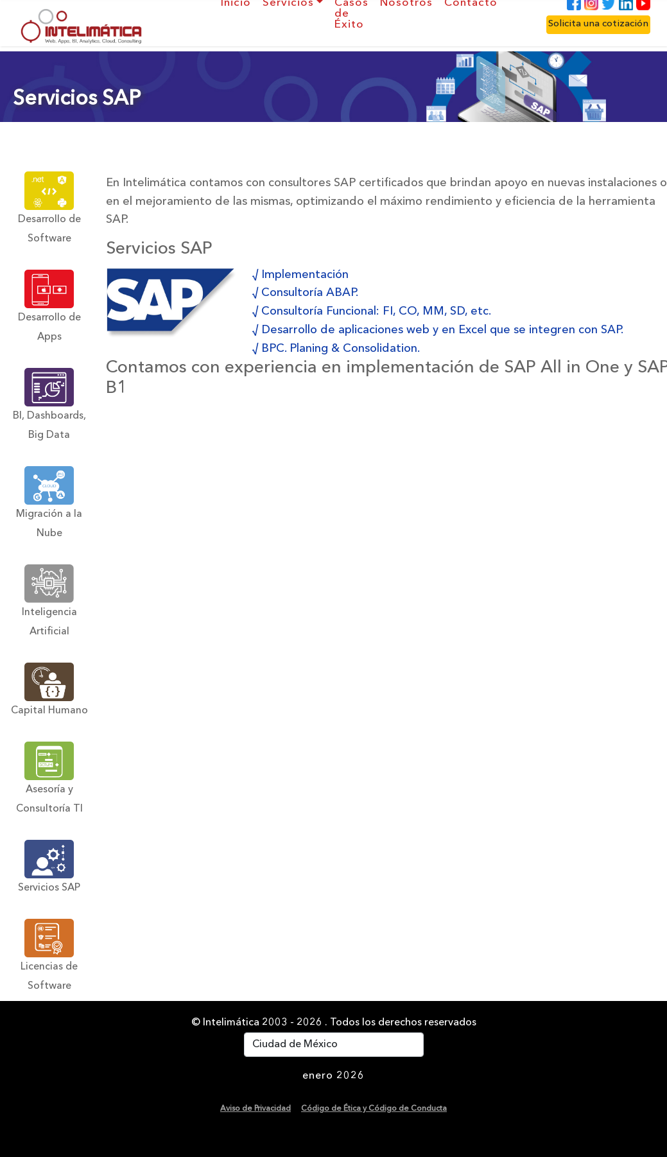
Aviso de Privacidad (255, 1109)
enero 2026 (333, 1076)
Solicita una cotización (598, 24)
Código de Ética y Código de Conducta (374, 1109)
